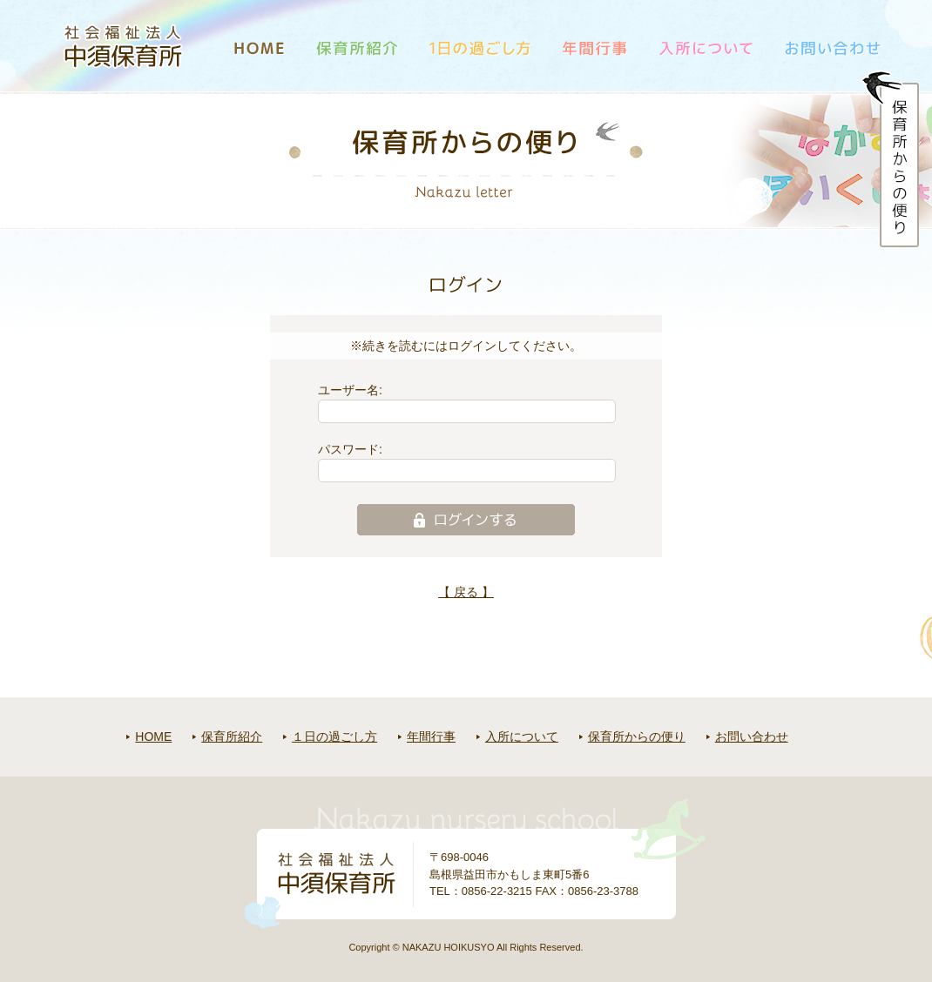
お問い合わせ (751, 736)
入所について (521, 736)
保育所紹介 (231, 736)
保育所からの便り (636, 736)
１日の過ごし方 (334, 736)
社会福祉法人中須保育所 (124, 46)
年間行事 (431, 736)
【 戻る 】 (466, 592)
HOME (153, 736)
